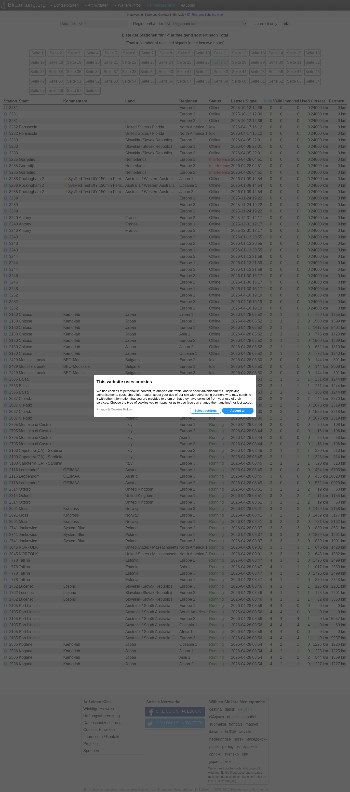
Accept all (237, 410)
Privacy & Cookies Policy (114, 409)
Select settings (205, 410)
